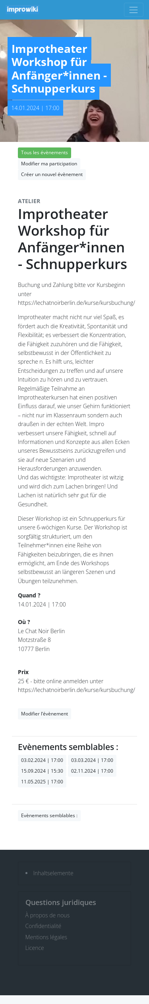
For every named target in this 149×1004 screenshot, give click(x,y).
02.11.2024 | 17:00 (92, 771)
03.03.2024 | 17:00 (92, 760)
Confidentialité (43, 926)
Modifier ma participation (49, 163)
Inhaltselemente (53, 873)
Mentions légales (46, 937)
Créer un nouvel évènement (52, 174)
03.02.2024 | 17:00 (42, 760)
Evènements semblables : (49, 815)
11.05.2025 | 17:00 (42, 781)
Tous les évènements (44, 152)
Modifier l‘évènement (44, 713)
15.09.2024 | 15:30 (42, 771)
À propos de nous (47, 915)
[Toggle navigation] (133, 10)
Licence (34, 948)
